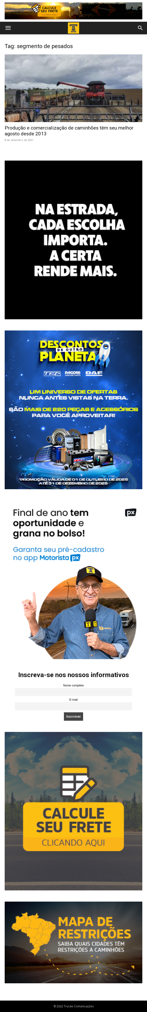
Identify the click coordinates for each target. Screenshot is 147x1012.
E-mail (73, 699)
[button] (7, 28)
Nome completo (73, 685)
